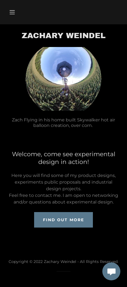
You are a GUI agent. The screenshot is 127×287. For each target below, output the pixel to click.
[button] (12, 12)
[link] (63, 35)
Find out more (63, 219)
